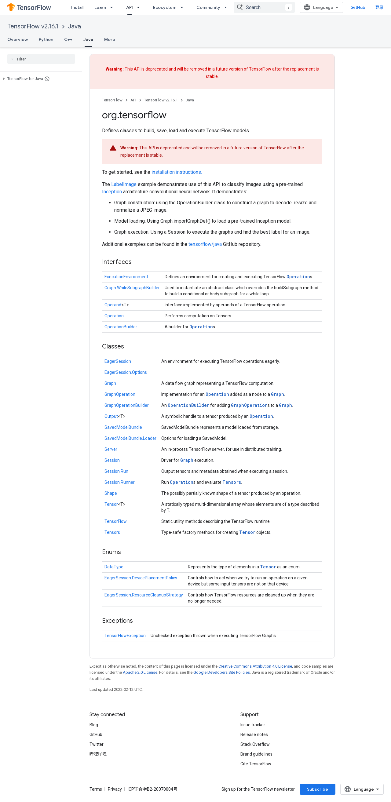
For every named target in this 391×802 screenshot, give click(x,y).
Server (110, 449)
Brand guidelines (256, 754)
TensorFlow (112, 100)
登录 (379, 7)
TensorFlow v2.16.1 (32, 26)
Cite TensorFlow (255, 763)
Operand (112, 304)
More (109, 39)
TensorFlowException (125, 635)
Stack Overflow (255, 744)
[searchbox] (41, 59)
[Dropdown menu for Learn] (113, 7)
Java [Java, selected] (88, 39)
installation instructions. (177, 172)
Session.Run (116, 471)
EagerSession (117, 361)
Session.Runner (119, 482)
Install (77, 7)
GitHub (357, 7)
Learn (100, 7)
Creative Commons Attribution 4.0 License (255, 666)
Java (74, 26)
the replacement (299, 69)
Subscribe (317, 789)
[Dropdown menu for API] (140, 7)
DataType (113, 566)
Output (111, 416)
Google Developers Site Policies (221, 672)
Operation (298, 276)
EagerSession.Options (125, 372)
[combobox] (264, 7)
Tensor (111, 504)
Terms (96, 789)
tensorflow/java (205, 244)
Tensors (231, 482)
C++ (68, 39)
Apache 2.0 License (140, 672)
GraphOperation (119, 394)
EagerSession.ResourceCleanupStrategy (143, 594)
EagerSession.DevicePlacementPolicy (140, 577)
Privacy (115, 789)
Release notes (254, 734)
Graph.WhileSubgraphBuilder (132, 287)
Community (208, 7)
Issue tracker (252, 724)
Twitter (97, 744)
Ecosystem (164, 7)
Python (46, 39)
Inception (112, 192)
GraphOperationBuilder (126, 405)
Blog (94, 724)
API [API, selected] (129, 7)
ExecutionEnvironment (126, 276)
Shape (110, 493)
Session (112, 460)
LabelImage (124, 184)
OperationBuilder (120, 326)
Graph (110, 383)
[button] (40, 78)
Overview (17, 39)
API (133, 100)
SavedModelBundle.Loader (130, 438)
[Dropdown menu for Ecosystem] (183, 7)
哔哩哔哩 (98, 754)
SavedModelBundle (123, 427)
